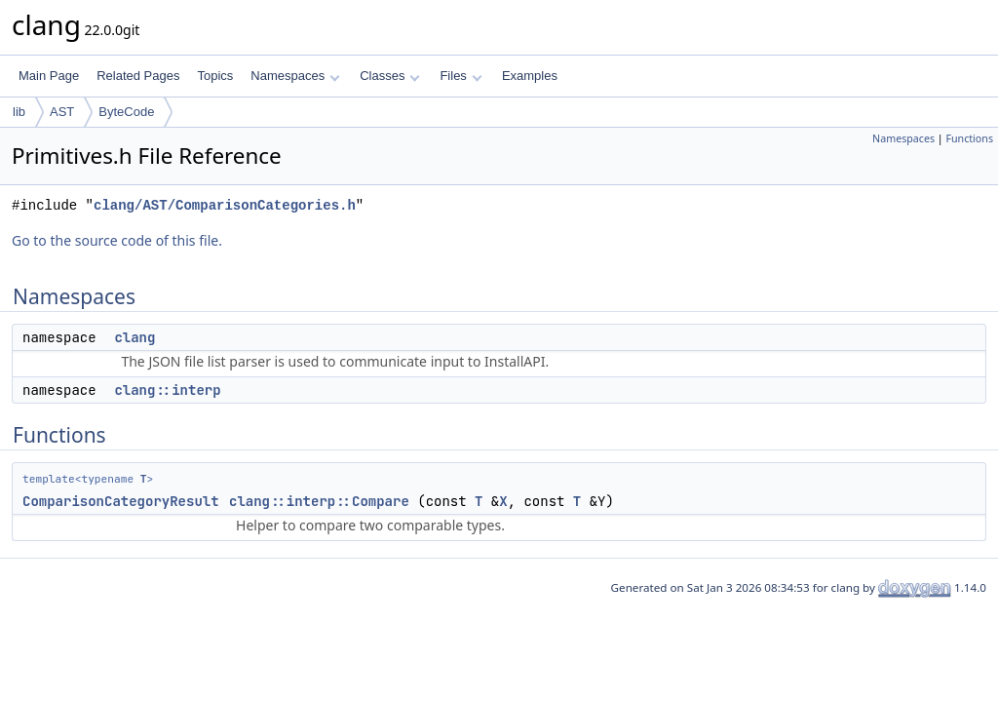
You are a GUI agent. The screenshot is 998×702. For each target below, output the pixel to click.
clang (134, 337)
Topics (215, 75)
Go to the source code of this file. (117, 240)
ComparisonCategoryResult (120, 501)
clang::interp (167, 390)
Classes (390, 75)
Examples (529, 75)
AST (62, 111)
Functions (969, 138)
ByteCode (126, 111)
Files (460, 75)
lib (19, 111)
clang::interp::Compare (319, 501)
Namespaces (294, 75)
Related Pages (137, 75)
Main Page (49, 75)
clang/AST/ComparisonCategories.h (225, 205)
